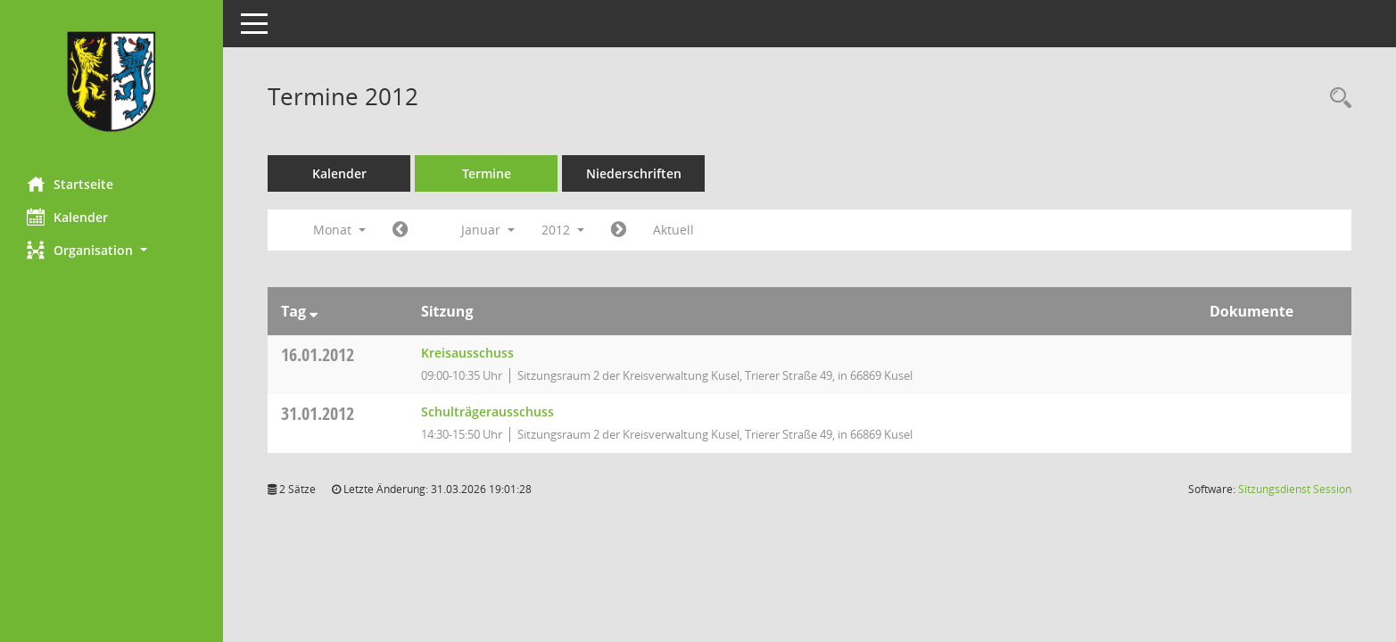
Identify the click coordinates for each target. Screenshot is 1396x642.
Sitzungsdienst (1294, 489)
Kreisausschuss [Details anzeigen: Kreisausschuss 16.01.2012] (467, 352)
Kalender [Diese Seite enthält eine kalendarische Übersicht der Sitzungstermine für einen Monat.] (67, 217)
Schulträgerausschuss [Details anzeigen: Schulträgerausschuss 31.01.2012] (487, 411)
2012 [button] (562, 229)
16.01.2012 (317, 354)
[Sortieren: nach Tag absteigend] (314, 311)
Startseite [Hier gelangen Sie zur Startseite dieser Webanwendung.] (70, 184)
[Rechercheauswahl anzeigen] (1336, 98)
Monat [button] (339, 229)
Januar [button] (488, 229)
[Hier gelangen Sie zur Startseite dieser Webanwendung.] (111, 81)
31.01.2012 (317, 413)
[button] (111, 250)
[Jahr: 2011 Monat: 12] (400, 230)
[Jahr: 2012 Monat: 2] (619, 230)
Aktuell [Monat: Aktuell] (673, 229)
